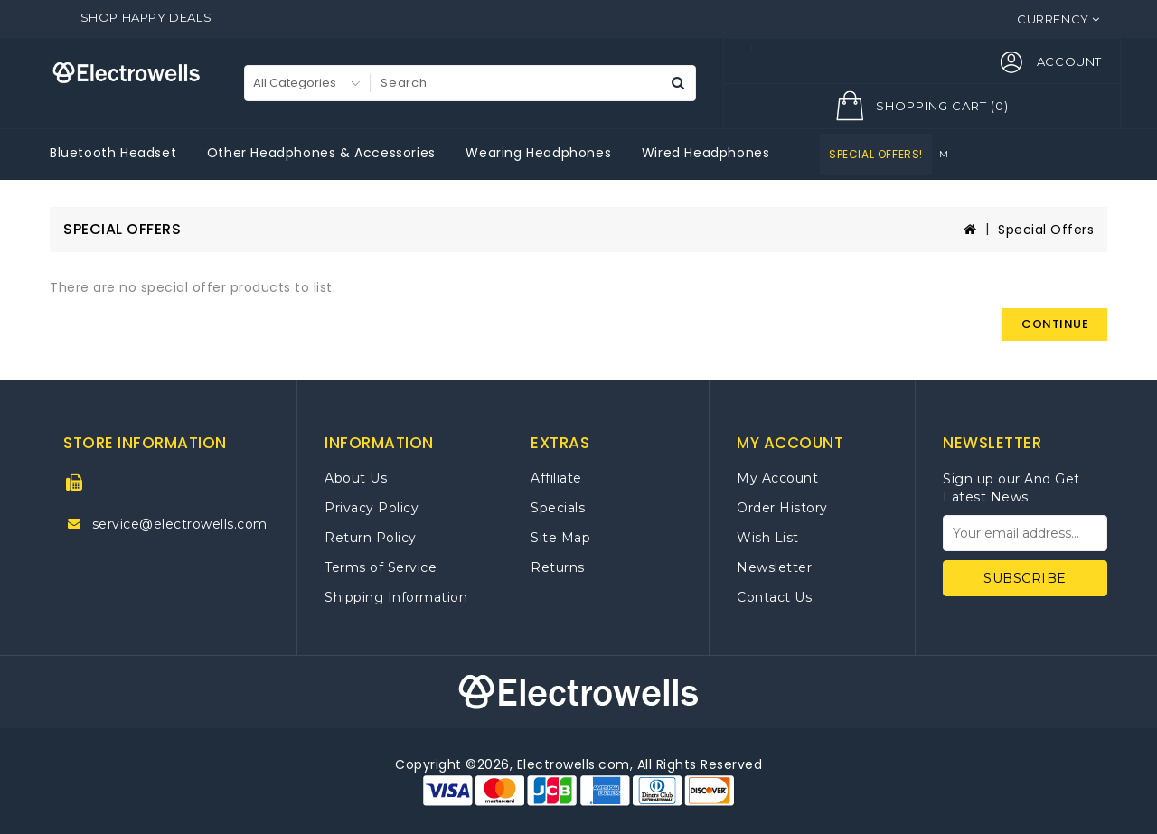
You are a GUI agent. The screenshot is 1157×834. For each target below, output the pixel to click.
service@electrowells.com (180, 524)
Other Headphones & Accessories (321, 153)
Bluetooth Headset (113, 153)
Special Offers (1046, 229)
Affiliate (556, 478)
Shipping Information (396, 597)
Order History (782, 508)
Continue (1054, 324)
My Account (777, 478)
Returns (558, 567)
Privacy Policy (372, 508)
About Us (356, 478)
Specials (558, 508)
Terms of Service (381, 567)
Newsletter (774, 567)
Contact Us (774, 597)
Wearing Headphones (538, 153)
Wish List (768, 537)
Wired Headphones (706, 153)
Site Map (560, 537)
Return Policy (371, 537)
